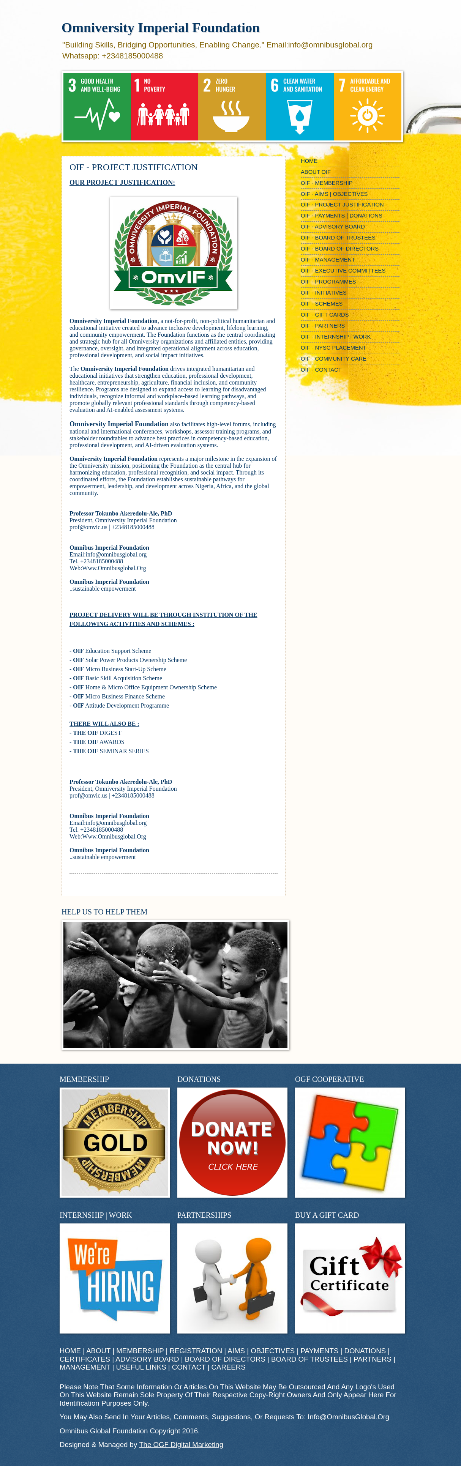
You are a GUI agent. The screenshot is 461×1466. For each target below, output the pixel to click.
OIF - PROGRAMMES (328, 282)
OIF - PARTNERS (323, 326)
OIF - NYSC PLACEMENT (333, 348)
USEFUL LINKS (141, 1367)
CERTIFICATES (85, 1359)
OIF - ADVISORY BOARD (333, 227)
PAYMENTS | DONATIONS (343, 1351)
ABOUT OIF (316, 172)
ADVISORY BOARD (147, 1359)
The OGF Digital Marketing (181, 1445)
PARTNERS (373, 1359)
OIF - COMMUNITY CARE (333, 359)
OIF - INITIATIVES (324, 293)
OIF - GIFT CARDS (325, 315)
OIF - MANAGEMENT (328, 260)
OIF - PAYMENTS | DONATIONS (341, 216)
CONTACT (188, 1367)
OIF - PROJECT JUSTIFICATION (342, 205)
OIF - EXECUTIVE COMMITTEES (343, 271)
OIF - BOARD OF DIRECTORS (340, 249)
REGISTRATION (196, 1351)
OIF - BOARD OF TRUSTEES (338, 238)
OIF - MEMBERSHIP (327, 183)
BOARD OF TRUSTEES (309, 1359)
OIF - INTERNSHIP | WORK (336, 337)
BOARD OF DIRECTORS (225, 1359)
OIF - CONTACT (321, 370)
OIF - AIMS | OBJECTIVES (334, 194)
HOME (309, 161)
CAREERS (229, 1367)
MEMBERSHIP (140, 1351)
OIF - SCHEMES (322, 304)
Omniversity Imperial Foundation (161, 27)
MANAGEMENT (85, 1367)
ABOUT (98, 1351)
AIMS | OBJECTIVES (261, 1351)
